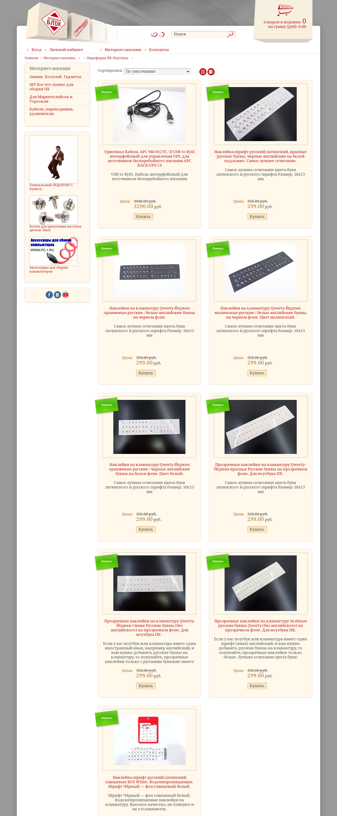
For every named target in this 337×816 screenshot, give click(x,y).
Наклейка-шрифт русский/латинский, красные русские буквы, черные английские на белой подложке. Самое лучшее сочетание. (260, 156)
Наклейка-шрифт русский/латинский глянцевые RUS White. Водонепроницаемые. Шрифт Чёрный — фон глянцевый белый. (149, 782)
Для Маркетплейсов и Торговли (50, 104)
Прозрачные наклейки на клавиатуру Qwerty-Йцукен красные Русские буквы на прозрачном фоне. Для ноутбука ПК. (260, 469)
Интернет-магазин (123, 49)
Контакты (159, 49)
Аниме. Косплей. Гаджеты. (55, 82)
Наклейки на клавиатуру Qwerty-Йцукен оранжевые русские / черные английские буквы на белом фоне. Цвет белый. (149, 469)
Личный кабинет (66, 49)
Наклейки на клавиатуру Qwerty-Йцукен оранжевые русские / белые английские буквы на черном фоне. (149, 312)
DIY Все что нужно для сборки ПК (51, 91)
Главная (31, 58)
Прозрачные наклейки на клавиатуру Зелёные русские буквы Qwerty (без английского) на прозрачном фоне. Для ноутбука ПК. (260, 625)
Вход (36, 49)
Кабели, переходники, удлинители (51, 116)
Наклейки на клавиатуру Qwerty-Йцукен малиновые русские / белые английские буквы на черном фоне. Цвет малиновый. (260, 312)
